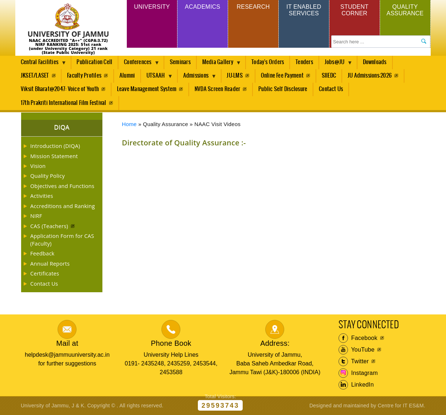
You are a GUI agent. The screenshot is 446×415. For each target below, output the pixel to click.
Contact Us (331, 89)
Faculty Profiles (84, 76)
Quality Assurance (405, 10)
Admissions (197, 78)
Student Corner (354, 10)
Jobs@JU (336, 64)
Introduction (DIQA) (55, 145)
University (152, 7)
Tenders (304, 62)
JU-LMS (234, 76)
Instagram (358, 373)
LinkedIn (356, 384)
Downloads (375, 62)
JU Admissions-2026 (370, 76)
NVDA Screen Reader (217, 89)
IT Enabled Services (303, 10)
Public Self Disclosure (282, 89)
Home (129, 124)
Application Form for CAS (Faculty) (62, 239)
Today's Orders (267, 62)
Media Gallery (219, 64)
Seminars (180, 62)
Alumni (127, 76)
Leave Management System (147, 89)
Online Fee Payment (282, 76)
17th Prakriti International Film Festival (63, 103)
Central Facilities (40, 64)
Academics (202, 7)
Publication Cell (94, 62)
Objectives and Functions (62, 185)
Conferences (139, 64)
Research (253, 7)
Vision (38, 165)
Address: (275, 343)
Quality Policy (47, 175)
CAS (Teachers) (49, 226)
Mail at (67, 343)
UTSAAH (157, 78)
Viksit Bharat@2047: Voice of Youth (60, 89)
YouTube (357, 350)
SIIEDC (329, 76)
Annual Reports (50, 263)
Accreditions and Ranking (62, 206)
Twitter (354, 361)
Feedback (42, 253)
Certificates (44, 273)
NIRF (36, 215)
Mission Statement (54, 156)
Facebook (358, 338)
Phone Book (171, 343)
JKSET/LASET (35, 76)
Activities (41, 195)
